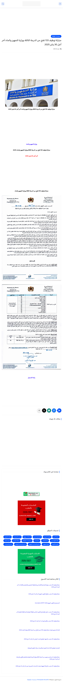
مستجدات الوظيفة (56, 36)
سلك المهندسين (55, 541)
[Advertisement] (31, 22)
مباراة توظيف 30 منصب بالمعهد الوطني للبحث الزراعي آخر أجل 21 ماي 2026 (42, 639)
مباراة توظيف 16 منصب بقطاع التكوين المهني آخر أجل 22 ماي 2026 (44, 594)
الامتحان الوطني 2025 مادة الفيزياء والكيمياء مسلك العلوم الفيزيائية (44, 648)
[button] (54, 410)
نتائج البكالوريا (55, 544)
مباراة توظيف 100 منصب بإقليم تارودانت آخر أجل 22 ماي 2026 (45, 621)
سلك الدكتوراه (7, 537)
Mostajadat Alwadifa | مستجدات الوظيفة (38, 680)
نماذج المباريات (8, 544)
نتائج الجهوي (46, 544)
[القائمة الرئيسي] (60, 4)
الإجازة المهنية (47, 537)
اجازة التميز (56, 537)
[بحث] (3, 4)
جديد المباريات (17, 537)
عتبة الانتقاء (45, 541)
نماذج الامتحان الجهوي (34, 544)
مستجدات (37, 541)
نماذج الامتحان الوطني (20, 544)
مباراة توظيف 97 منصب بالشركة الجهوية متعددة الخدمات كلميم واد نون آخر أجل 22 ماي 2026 (38, 666)
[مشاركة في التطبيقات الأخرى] (39, 410)
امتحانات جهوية (27, 537)
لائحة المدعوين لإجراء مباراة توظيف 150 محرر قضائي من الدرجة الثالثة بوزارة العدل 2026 (39, 630)
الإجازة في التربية (37, 537)
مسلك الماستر (16, 541)
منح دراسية (7, 541)
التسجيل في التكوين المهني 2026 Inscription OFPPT (47, 603)
